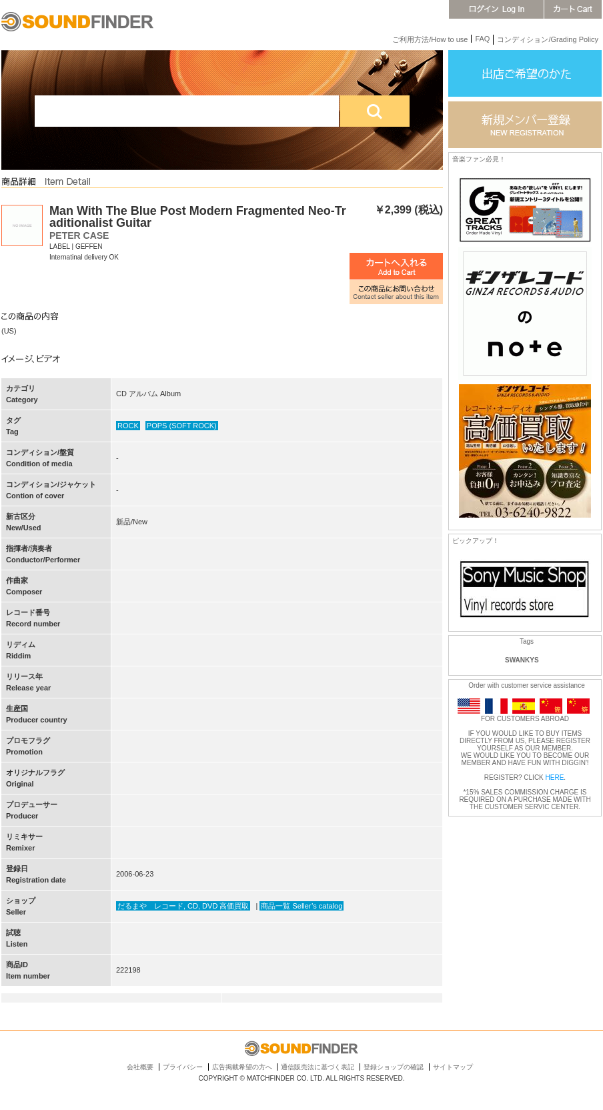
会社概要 (140, 1067)
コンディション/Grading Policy (547, 39)
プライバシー (183, 1067)
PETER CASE (79, 235)
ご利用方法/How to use (430, 39)
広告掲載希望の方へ (242, 1067)
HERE (555, 777)
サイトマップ (453, 1067)
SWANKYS (522, 660)
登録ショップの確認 (394, 1067)
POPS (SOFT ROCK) (182, 426)
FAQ (482, 39)
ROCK (128, 426)
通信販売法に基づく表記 (317, 1067)
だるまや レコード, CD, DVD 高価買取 (183, 906)
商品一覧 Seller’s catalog (301, 906)
